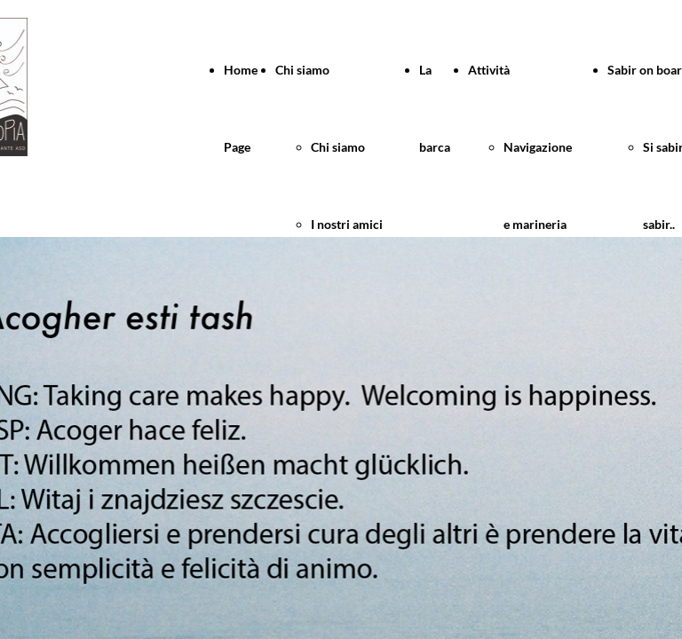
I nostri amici (347, 224)
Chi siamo (302, 69)
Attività (489, 69)
